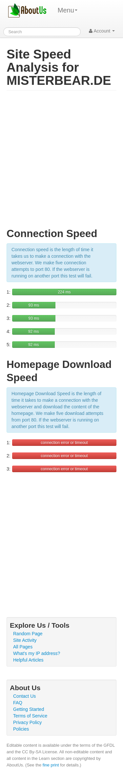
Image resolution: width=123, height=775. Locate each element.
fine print (51, 765)
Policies (21, 729)
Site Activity (25, 640)
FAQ (17, 702)
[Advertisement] (61, 162)
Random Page (28, 633)
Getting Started (28, 709)
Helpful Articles (28, 660)
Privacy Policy (27, 722)
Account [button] (102, 31)
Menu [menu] (67, 10)
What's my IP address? (36, 653)
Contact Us (24, 696)
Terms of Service (30, 715)
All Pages (22, 646)
